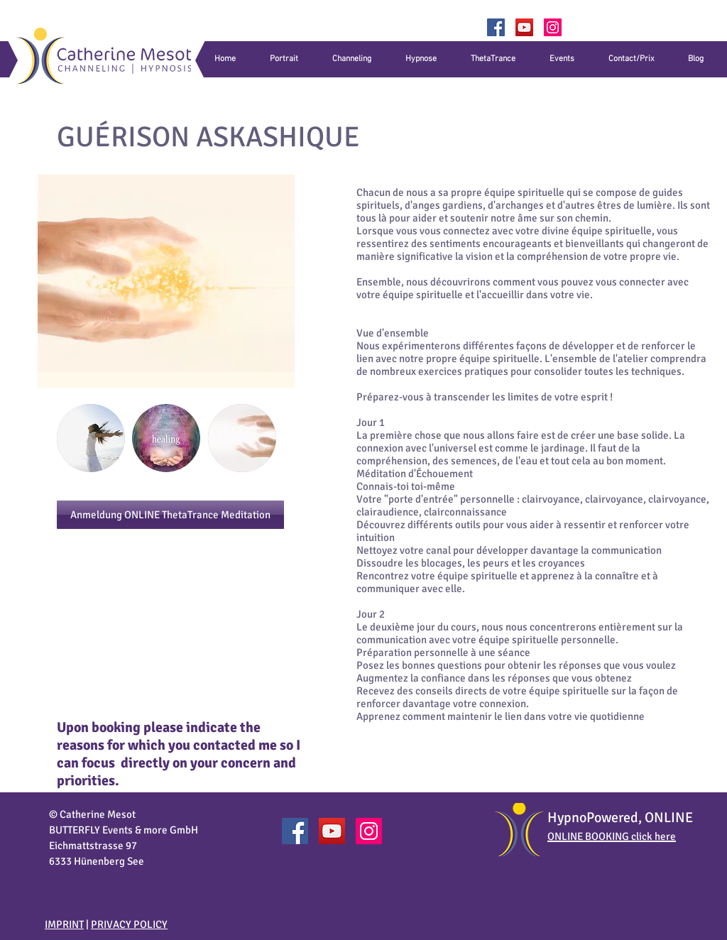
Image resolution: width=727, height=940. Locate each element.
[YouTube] (524, 27)
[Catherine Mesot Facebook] (295, 831)
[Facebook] (496, 27)
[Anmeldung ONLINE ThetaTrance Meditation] (170, 515)
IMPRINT (64, 924)
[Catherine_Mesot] (553, 27)
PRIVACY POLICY (129, 924)
